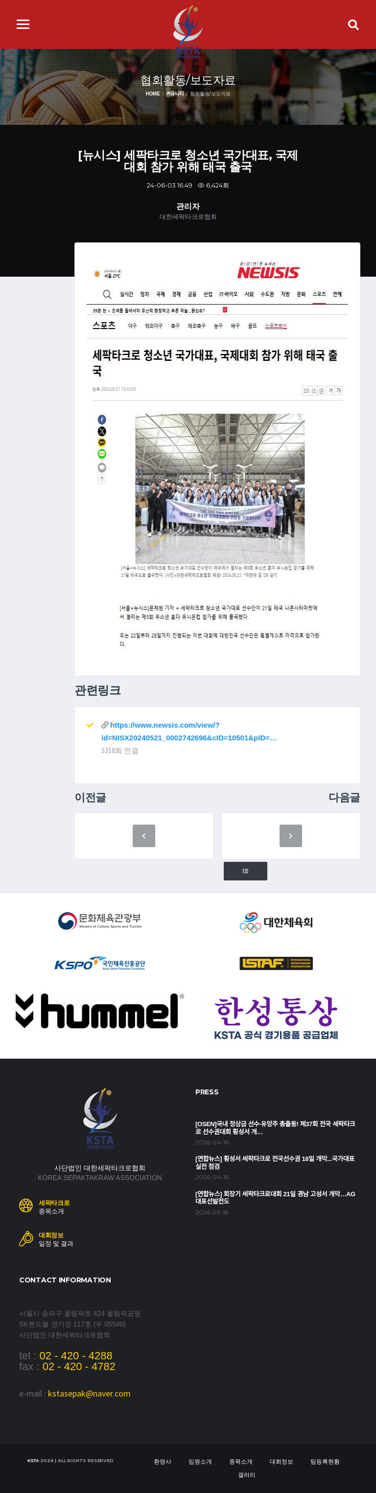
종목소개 (241, 1461)
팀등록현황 (325, 1461)
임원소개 (200, 1461)
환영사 (162, 1461)
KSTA (33, 1460)
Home (152, 93)
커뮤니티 (175, 93)
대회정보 (281, 1461)
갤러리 (247, 1474)
